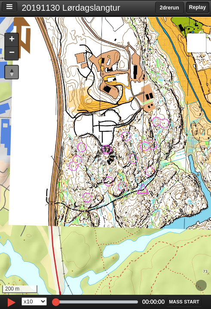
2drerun (169, 8)
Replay (197, 7)
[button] (11, 40)
